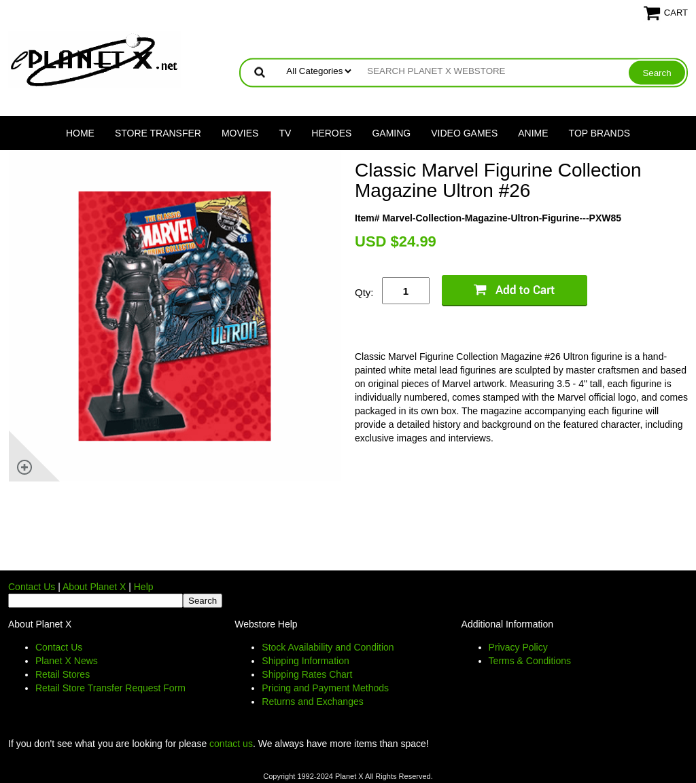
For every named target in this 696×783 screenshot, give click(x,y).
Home (80, 133)
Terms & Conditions (530, 660)
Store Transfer (158, 133)
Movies (240, 133)
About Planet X (94, 586)
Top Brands (600, 133)
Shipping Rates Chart (307, 674)
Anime (533, 133)
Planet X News (66, 660)
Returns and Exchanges (312, 701)
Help (144, 586)
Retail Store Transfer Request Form (110, 687)
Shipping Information (305, 660)
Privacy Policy (518, 647)
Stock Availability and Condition (328, 647)
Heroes (331, 133)
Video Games (464, 133)
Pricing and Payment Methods (325, 687)
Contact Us (31, 586)
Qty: (364, 292)
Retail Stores (62, 674)
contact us (231, 743)
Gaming (391, 133)
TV (285, 133)
